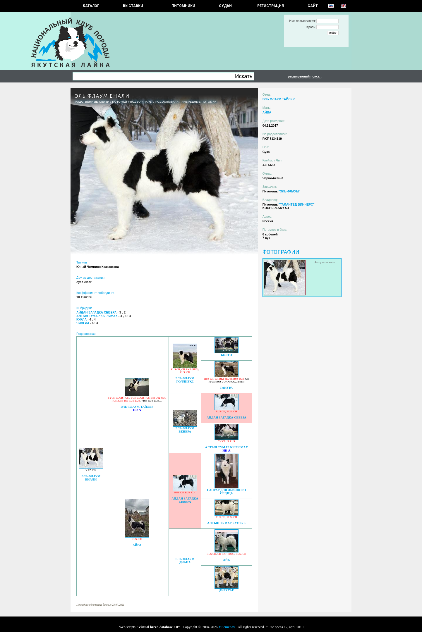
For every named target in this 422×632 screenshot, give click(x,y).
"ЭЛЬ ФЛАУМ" (289, 191)
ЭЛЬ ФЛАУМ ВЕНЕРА (184, 430)
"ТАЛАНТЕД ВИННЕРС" (296, 204)
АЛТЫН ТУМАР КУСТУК (226, 523)
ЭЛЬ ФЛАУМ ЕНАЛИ (90, 478)
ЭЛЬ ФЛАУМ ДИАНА (184, 560)
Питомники (183, 6)
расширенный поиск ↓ (305, 76)
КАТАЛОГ (91, 6)
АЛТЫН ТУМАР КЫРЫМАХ (226, 447)
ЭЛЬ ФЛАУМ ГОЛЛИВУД (184, 380)
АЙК (226, 560)
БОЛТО (226, 355)
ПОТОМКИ (119, 101)
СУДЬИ (225, 6)
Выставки (133, 6)
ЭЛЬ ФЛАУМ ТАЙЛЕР (137, 406)
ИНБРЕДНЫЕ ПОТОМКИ (199, 101)
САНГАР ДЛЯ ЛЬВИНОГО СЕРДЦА (226, 491)
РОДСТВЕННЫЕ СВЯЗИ (92, 101)
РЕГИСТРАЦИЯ (270, 6)
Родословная (167, 101)
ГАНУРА (226, 387)
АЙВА (137, 545)
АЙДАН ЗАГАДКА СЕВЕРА (226, 417)
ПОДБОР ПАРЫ (141, 101)
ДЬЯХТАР (226, 590)
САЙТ (313, 6)
